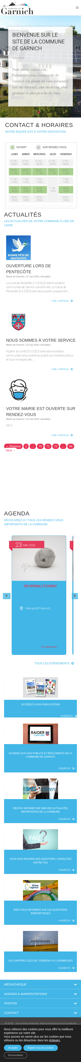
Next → (11, 450)
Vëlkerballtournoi (40, 586)
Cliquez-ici (69, 716)
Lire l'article (60, 301)
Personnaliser (15, 1055)
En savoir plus (49, 646)
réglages (54, 1040)
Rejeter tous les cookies (40, 1047)
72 (55, 446)
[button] (39, 112)
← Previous (13, 446)
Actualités (46, 276)
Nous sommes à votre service (41, 340)
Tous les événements (52, 663)
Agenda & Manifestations (25, 994)
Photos (10, 1003)
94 (70, 446)
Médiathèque (15, 984)
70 (40, 446)
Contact (11, 1012)
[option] (39, 595)
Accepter (13, 1047)
